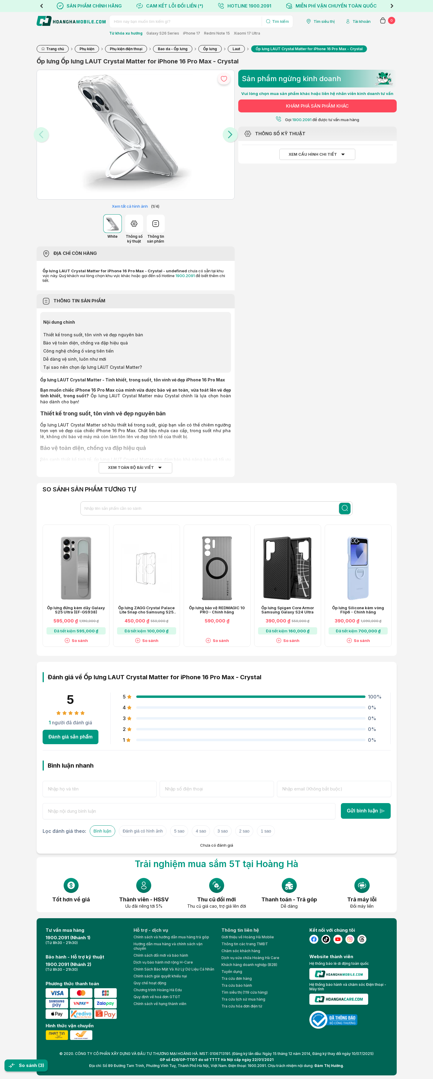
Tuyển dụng (231, 971)
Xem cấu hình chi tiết (313, 154)
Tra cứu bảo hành (236, 985)
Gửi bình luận (366, 810)
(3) (41, 1065)
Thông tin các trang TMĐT (244, 944)
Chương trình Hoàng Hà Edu (158, 990)
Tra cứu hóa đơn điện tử (241, 1006)
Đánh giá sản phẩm (71, 736)
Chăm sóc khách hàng (240, 951)
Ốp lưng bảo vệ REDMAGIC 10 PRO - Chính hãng (217, 610)
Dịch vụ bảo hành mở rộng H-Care (163, 962)
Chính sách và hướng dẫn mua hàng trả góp (171, 937)
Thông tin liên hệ (240, 930)
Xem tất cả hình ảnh (130, 206)
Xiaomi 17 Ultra (247, 33)
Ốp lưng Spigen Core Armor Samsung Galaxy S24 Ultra (287, 610)
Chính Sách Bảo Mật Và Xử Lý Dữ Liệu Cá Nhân (174, 969)
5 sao (179, 831)
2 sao (244, 831)
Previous (41, 6)
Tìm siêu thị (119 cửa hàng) (244, 992)
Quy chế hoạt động (150, 983)
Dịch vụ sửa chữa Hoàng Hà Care (250, 957)
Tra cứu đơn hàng (236, 978)
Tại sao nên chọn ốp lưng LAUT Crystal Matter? (92, 367)
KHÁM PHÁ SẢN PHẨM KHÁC (317, 106)
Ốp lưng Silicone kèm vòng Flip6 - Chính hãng (358, 610)
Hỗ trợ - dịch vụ (151, 930)
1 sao (266, 831)
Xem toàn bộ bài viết (131, 467)
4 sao (201, 831)
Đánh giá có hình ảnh (143, 831)
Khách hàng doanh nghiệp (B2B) (249, 964)
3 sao (223, 831)
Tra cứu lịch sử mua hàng (243, 999)
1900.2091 (185, 275)
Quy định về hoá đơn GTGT (157, 997)
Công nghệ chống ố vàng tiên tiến (78, 350)
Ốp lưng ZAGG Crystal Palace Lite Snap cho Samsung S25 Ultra (146, 610)
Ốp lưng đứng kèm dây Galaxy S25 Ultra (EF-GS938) (76, 610)
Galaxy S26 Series (162, 33)
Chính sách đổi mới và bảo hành (161, 955)
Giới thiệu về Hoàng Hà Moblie (247, 937)
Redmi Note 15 (217, 33)
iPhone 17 (191, 33)
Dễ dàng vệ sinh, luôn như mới (74, 359)
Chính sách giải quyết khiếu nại (160, 976)
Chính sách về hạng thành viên (160, 1003)
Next (392, 6)
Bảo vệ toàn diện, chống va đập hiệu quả (85, 342)
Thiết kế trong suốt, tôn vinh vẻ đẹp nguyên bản (93, 334)
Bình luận (102, 831)
